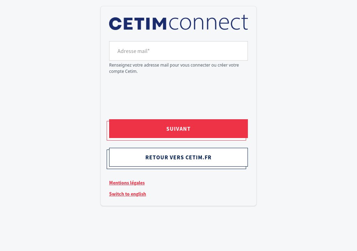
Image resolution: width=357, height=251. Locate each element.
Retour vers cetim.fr (178, 157)
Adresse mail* (133, 50)
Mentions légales (127, 183)
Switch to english (127, 194)
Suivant (178, 128)
